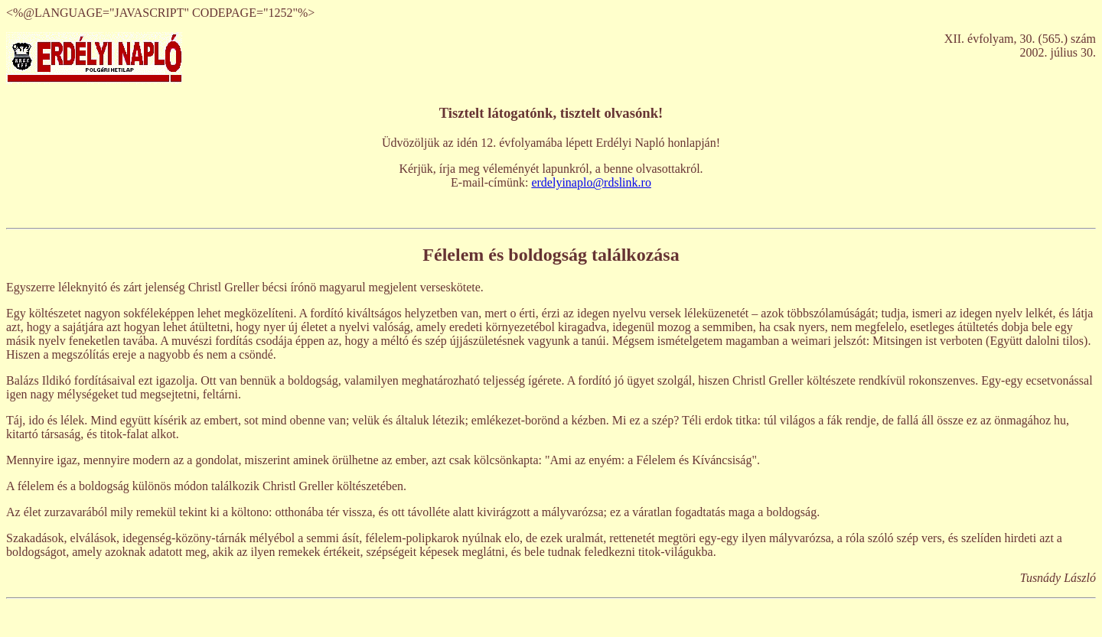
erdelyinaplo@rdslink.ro (590, 182)
